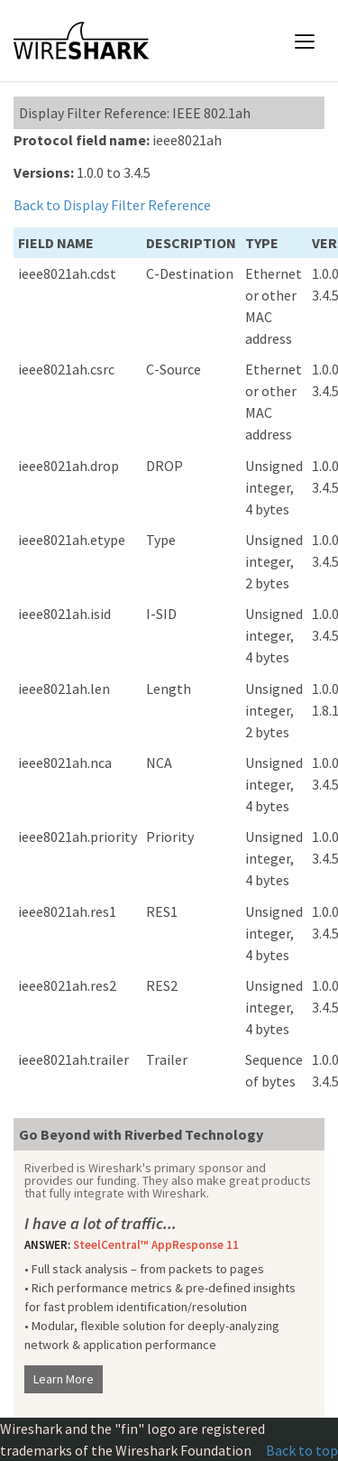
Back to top (302, 1450)
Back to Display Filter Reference (112, 205)
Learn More (63, 1379)
